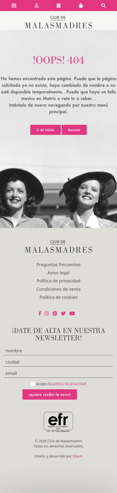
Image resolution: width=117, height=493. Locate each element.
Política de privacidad (58, 281)
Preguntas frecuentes (58, 264)
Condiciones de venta (58, 289)
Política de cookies (58, 297)
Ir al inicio (45, 129)
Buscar (74, 129)
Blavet (78, 456)
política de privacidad (69, 383)
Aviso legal (58, 273)
